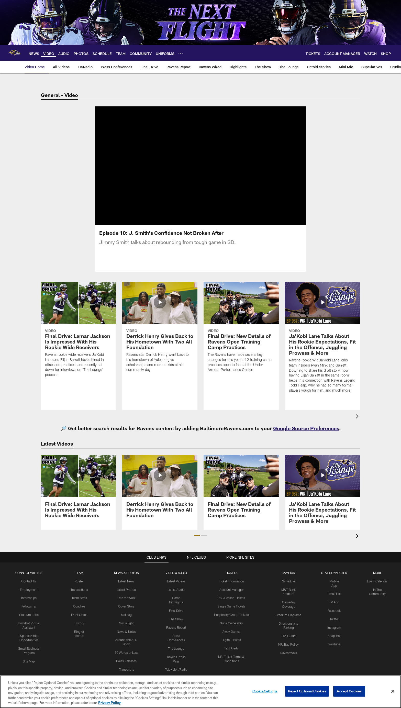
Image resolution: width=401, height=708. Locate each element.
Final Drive (176, 610)
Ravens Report (176, 627)
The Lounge (176, 648)
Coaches (79, 606)
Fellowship (28, 606)
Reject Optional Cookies (307, 691)
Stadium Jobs (29, 614)
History (79, 623)
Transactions (79, 589)
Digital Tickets (231, 639)
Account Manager (231, 589)
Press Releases (126, 661)
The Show (176, 619)
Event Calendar (377, 581)
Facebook (334, 610)
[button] (197, 535)
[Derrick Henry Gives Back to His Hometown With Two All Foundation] (159, 330)
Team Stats (79, 598)
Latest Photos (126, 589)
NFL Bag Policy (288, 644)
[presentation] (358, 417)
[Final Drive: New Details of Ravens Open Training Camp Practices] (241, 330)
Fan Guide (288, 636)
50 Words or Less (126, 652)
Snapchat (334, 635)
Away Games (231, 631)
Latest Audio (176, 589)
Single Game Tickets (231, 606)
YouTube (334, 644)
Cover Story (126, 606)
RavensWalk (288, 653)
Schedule (288, 581)
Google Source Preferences (306, 428)
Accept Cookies (349, 691)
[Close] (392, 691)
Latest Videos (176, 581)
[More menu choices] (181, 53)
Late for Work (126, 598)
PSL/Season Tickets (231, 598)
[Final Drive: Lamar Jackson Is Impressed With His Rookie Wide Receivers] (78, 332)
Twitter (334, 619)
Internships (29, 598)
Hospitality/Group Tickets (231, 614)
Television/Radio (176, 669)
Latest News (126, 581)
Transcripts (126, 669)
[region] (200, 691)
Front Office (79, 614)
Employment (29, 589)
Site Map (29, 661)
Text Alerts (231, 648)
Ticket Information (231, 581)
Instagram (334, 627)
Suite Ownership (231, 623)
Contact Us (29, 581)
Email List (334, 593)
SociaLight (126, 623)
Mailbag (126, 614)
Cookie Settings (264, 691)
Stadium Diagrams (288, 615)
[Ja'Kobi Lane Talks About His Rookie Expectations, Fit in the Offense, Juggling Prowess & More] (322, 340)
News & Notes (126, 631)
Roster (79, 581)
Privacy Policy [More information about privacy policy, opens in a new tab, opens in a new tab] (109, 703)
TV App (334, 602)
